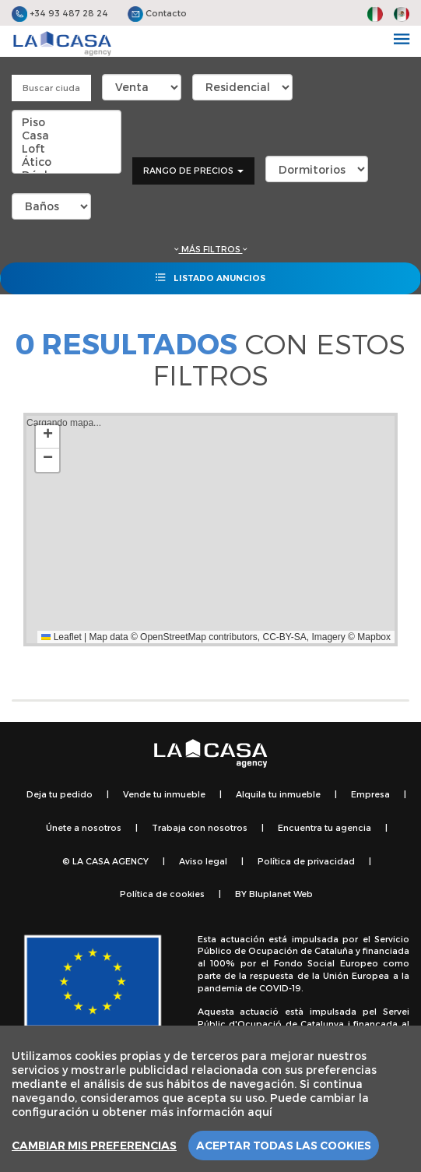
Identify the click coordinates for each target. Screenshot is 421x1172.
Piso (66, 121)
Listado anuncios (210, 277)
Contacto (157, 13)
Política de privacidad (306, 861)
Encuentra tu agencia (324, 827)
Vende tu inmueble (164, 794)
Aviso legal (203, 861)
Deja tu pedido (59, 794)
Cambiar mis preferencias (94, 1146)
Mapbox (374, 637)
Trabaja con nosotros (199, 827)
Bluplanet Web (281, 894)
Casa (66, 135)
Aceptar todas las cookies (283, 1146)
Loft (66, 148)
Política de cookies (162, 894)
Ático (66, 161)
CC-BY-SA (285, 637)
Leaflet (61, 637)
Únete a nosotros (83, 827)
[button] (47, 437)
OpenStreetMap (173, 637)
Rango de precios (193, 170)
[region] (210, 1099)
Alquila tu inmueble (278, 794)
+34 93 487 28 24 (60, 13)
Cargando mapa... (208, 529)
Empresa (370, 794)
